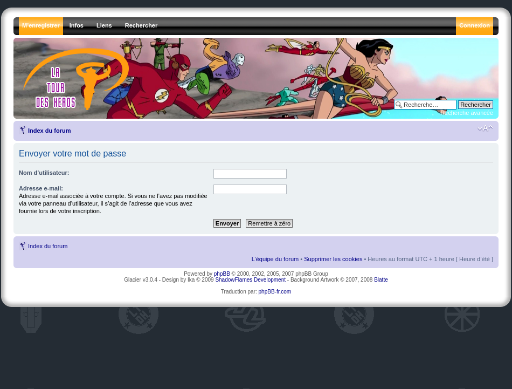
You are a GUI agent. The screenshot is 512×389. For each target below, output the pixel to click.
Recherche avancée (466, 113)
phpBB (222, 274)
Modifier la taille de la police (485, 128)
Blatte (381, 280)
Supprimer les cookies (333, 259)
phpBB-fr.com (275, 292)
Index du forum (49, 130)
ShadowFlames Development (250, 280)
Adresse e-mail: (41, 188)
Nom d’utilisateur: (44, 172)
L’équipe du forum (275, 259)
